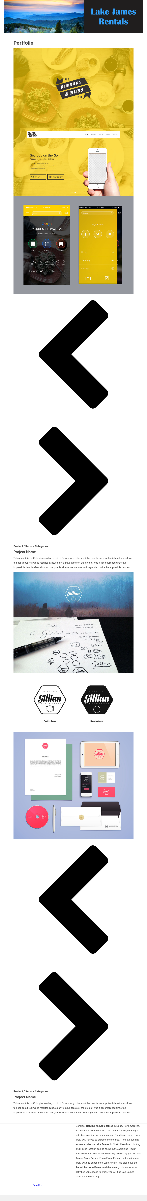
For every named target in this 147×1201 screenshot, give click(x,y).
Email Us (37, 1185)
